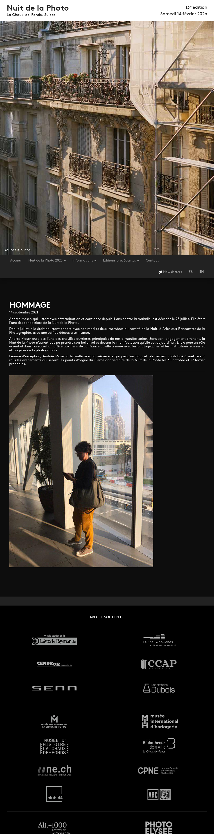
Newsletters (170, 272)
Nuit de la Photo (38, 9)
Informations (84, 260)
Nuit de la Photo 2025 (47, 260)
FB (191, 272)
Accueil (16, 260)
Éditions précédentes (121, 260)
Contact (152, 260)
